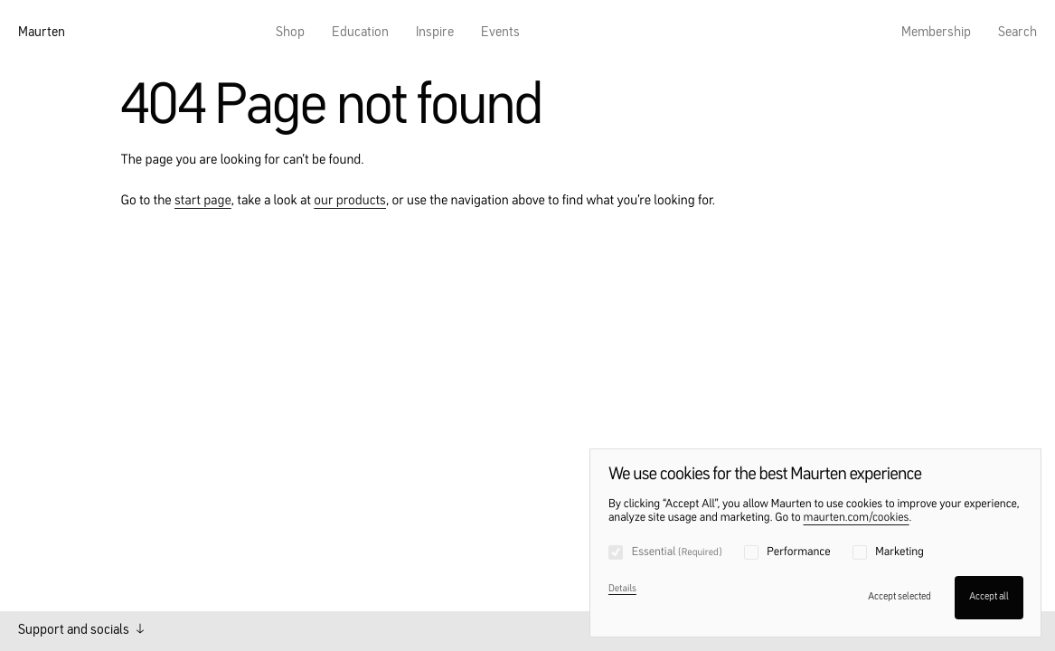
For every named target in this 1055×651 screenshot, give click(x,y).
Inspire (435, 33)
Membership (936, 33)
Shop (290, 33)
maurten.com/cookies (856, 518)
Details (622, 589)
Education (360, 33)
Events (500, 33)
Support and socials (81, 630)
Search (1017, 33)
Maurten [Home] (41, 33)
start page (202, 201)
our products (350, 201)
